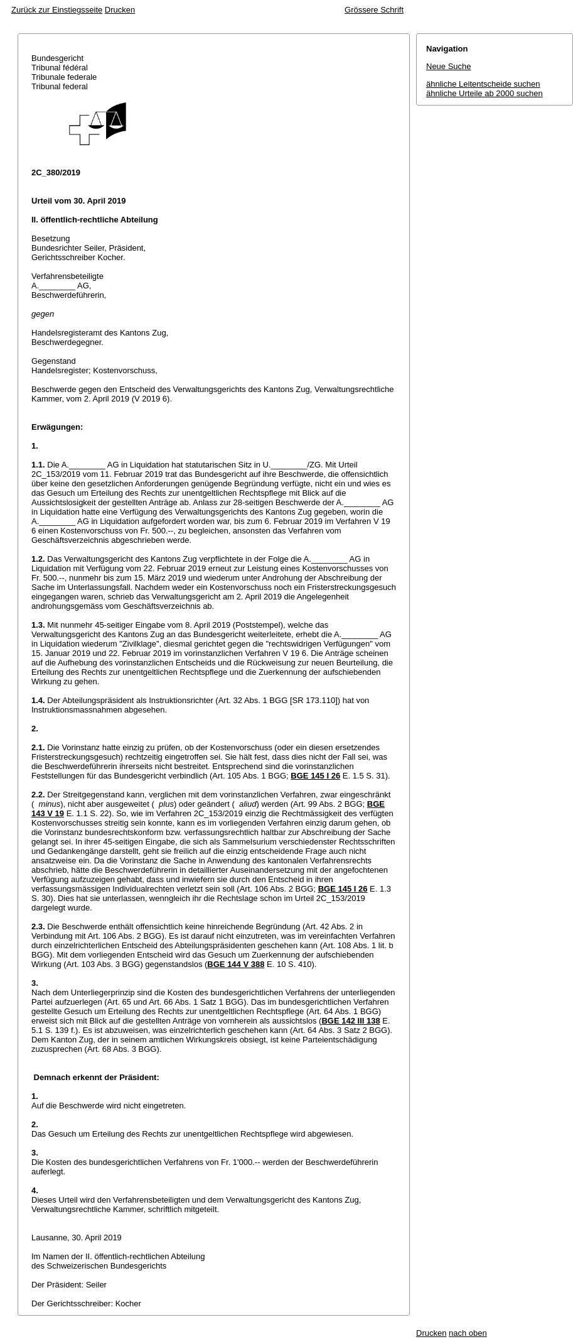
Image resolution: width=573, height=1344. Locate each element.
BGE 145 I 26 (315, 775)
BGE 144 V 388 (235, 964)
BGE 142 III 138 (350, 1020)
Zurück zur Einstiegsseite (56, 9)
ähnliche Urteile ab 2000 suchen (484, 93)
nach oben (468, 1333)
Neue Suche (448, 66)
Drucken (120, 9)
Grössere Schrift (374, 9)
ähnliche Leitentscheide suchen (483, 84)
